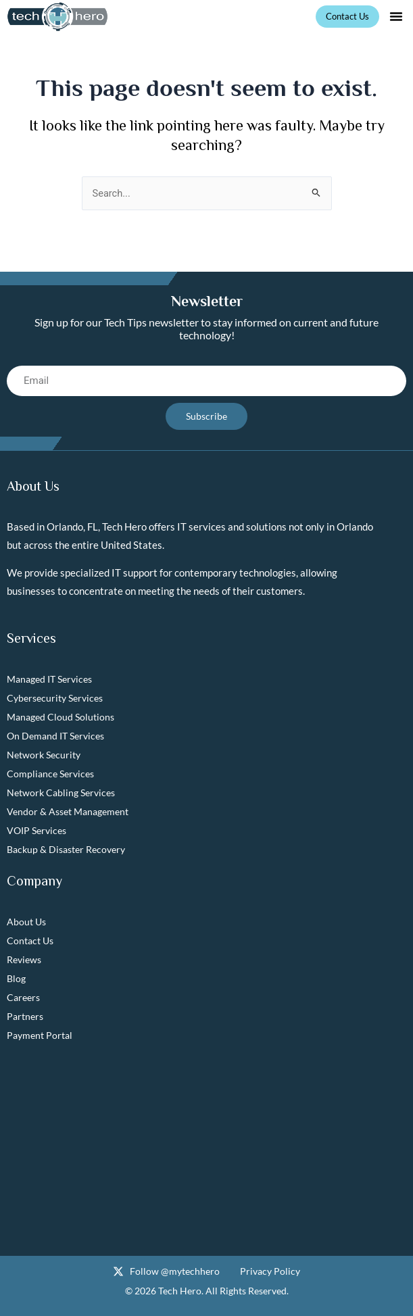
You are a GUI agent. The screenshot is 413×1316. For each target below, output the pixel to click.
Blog (16, 978)
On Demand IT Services (55, 735)
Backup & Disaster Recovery (66, 849)
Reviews (24, 959)
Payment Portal (39, 1035)
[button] (396, 16)
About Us (26, 921)
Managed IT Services (49, 679)
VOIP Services (36, 830)
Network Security (43, 754)
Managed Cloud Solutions (60, 717)
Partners (25, 1016)
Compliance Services (50, 773)
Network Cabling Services (61, 792)
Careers (23, 997)
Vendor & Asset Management (67, 811)
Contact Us (30, 940)
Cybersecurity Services (55, 698)
